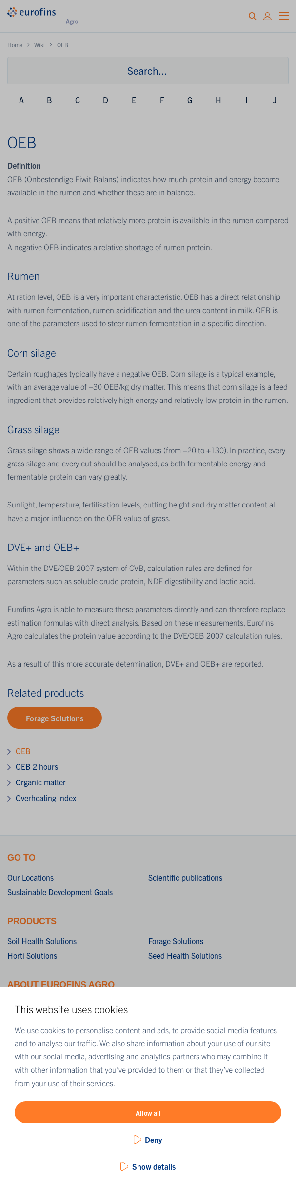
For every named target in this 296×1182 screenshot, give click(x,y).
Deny (153, 1139)
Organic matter (41, 782)
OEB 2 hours (37, 766)
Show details (154, 1166)
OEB (23, 751)
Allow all (148, 1112)
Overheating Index (46, 797)
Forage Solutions (54, 718)
